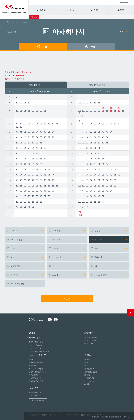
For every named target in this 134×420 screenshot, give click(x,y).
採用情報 (86, 384)
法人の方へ (34, 387)
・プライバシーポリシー (56, 415)
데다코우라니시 (25, 283)
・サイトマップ (96, 415)
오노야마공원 (25, 239)
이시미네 (25, 274)
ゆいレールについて (37, 354)
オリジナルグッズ (35, 378)
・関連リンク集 (85, 415)
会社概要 (86, 359)
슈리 (109, 265)
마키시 (109, 248)
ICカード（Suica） (35, 348)
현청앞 (123, 31)
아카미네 (67, 230)
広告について (33, 395)
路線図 (32, 332)
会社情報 (87, 354)
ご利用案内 (88, 332)
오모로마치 (67, 257)
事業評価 (86, 375)
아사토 (25, 257)
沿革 (85, 365)
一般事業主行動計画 (90, 372)
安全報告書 (33, 365)
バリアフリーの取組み (36, 369)
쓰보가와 (11, 31)
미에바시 (67, 248)
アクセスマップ (88, 381)
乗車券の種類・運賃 (36, 342)
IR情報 (85, 362)
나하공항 (25, 230)
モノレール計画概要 (36, 362)
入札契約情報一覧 (35, 392)
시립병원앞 (25, 265)
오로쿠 (109, 230)
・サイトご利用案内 (72, 415)
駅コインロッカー (89, 340)
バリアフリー (88, 343)
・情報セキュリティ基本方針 (38, 415)
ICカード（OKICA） (36, 345)
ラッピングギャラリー (36, 381)
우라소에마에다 (109, 274)
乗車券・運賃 (34, 337)
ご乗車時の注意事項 (90, 337)
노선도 (77, 298)
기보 (67, 265)
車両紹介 (32, 359)
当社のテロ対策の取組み (37, 372)
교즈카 (67, 274)
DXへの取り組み (89, 378)
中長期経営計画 (88, 369)
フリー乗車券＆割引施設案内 (39, 351)
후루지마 (109, 257)
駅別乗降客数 (33, 375)
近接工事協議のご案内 (38, 400)
